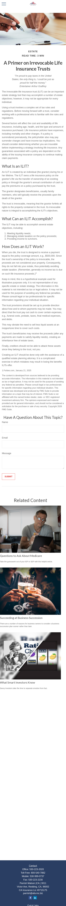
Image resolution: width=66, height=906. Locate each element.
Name (5, 422)
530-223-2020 (36, 869)
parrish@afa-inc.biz (33, 893)
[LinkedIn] (35, 897)
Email (5, 437)
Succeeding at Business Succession (21, 618)
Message (6, 453)
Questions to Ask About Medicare (21, 555)
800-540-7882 (38, 872)
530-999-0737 (37, 876)
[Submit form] (8, 476)
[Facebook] (30, 897)
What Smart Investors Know (17, 682)
